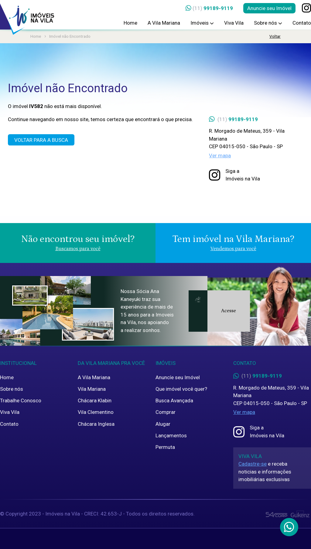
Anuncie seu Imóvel (269, 8)
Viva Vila (234, 23)
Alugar (163, 424)
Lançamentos (171, 435)
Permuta (165, 447)
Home (130, 23)
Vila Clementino (96, 412)
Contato (301, 23)
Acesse (228, 311)
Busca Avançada (174, 400)
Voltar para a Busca (41, 140)
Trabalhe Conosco (20, 400)
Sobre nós (268, 23)
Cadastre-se (252, 464)
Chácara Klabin (94, 400)
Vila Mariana (92, 389)
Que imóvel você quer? (181, 389)
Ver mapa (220, 155)
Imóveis (202, 23)
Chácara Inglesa (96, 424)
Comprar (166, 412)
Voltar (275, 36)
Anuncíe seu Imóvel (178, 377)
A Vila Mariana (164, 23)
